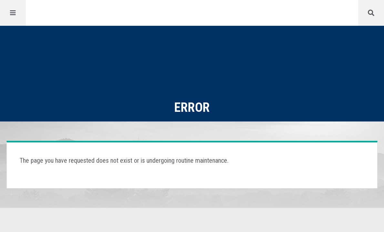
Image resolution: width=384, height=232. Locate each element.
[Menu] (13, 13)
